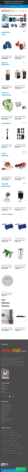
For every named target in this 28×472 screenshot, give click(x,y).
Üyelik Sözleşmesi (5, 420)
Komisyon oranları (5, 411)
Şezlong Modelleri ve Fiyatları (8, 430)
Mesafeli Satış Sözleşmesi (6, 418)
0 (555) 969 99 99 (5, 389)
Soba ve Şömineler (5, 64)
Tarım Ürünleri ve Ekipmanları (7, 264)
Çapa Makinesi (20, 435)
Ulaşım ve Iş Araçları (6, 448)
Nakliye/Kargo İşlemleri (6, 404)
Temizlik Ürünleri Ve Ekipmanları (21, 264)
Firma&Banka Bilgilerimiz (6, 406)
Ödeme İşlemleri (5, 415)
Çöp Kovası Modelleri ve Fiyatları (8, 435)
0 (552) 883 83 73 (5, 386)
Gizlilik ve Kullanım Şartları (7, 409)
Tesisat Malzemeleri (13, 438)
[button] (20, 11)
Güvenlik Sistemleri (6, 452)
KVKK (2, 422)
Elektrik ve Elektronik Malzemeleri (9, 450)
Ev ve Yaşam (14, 452)
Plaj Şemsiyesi (5, 438)
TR (4, 6)
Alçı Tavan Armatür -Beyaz (7, 293)
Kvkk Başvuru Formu (5, 408)
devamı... (3, 368)
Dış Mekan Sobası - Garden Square (10, 85)
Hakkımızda (3, 417)
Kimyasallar (4, 445)
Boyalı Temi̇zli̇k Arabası (7, 207)
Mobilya (14, 440)
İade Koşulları (4, 413)
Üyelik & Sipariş (13, 6)
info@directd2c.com (5, 392)
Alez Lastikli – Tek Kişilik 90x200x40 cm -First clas (13, 328)
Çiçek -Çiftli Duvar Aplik (20, 144)
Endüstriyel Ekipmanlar (5, 237)
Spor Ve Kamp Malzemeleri (17, 448)
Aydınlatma (6, 123)
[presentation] (2, 17)
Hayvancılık (20, 452)
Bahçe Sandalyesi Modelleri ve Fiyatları (10, 433)
